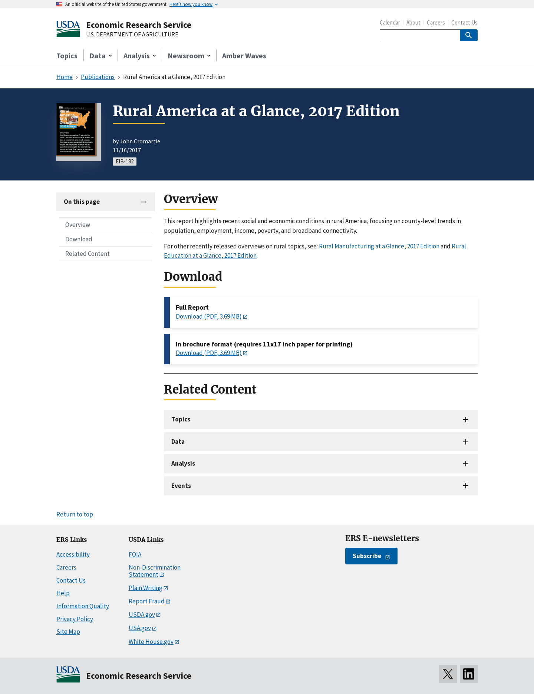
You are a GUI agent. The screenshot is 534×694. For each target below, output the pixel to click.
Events (181, 486)
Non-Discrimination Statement (155, 571)
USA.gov (140, 628)
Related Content (87, 254)
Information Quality (82, 606)
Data (178, 441)
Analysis (183, 463)
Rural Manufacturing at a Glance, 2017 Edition (379, 246)
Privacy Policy (74, 619)
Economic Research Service (138, 24)
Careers (436, 22)
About (413, 22)
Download (78, 239)
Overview (77, 225)
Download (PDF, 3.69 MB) (209, 316)
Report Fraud (147, 601)
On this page (82, 202)
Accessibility (73, 554)
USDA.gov (142, 614)
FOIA (135, 554)
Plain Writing (145, 588)
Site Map (68, 632)
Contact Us (464, 22)
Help (63, 593)
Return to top (74, 514)
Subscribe (367, 556)
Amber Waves (244, 55)
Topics (67, 55)
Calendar (390, 22)
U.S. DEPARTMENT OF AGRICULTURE (132, 34)
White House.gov (151, 642)
